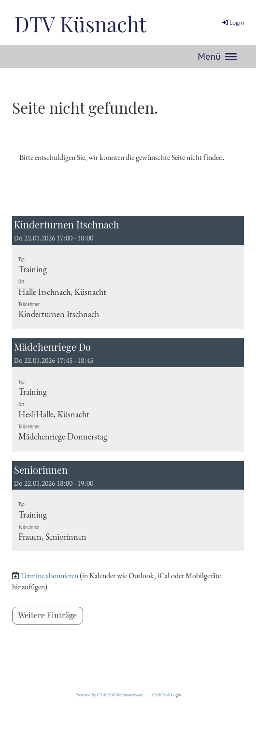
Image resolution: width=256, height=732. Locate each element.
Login (232, 22)
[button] (128, 272)
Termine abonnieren (49, 576)
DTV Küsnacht (80, 24)
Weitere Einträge (47, 615)
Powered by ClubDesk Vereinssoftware (109, 695)
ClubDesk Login (166, 695)
